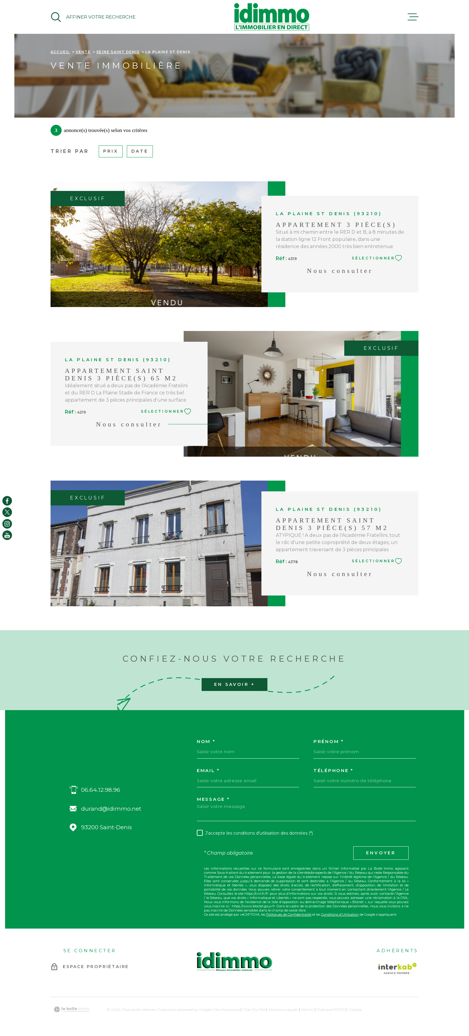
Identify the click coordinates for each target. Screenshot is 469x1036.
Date (139, 151)
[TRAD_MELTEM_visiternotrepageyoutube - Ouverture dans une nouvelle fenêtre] (7, 535)
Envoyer (381, 853)
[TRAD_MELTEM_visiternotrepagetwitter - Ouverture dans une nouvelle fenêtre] (7, 512)
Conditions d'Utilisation (340, 914)
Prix (110, 151)
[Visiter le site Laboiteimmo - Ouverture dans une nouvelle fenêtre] (71, 1009)
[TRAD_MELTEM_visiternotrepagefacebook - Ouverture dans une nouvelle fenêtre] (7, 500)
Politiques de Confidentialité (288, 914)
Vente (83, 52)
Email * (208, 770)
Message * (213, 799)
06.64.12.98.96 (100, 789)
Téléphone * (333, 770)
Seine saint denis (117, 52)
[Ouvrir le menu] (413, 17)
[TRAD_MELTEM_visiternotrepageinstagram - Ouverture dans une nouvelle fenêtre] (7, 523)
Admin (307, 1009)
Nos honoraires (227, 1009)
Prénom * (328, 741)
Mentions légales (283, 1009)
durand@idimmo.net (111, 808)
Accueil (60, 52)
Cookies (355, 1009)
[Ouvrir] (93, 17)
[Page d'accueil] (271, 17)
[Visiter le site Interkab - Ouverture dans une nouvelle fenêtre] (397, 968)
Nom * (206, 741)
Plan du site (254, 1009)
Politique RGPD (331, 1009)
